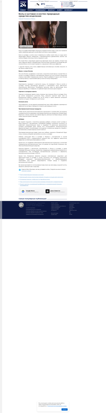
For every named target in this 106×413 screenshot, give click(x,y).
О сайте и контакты (30, 207)
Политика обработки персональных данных (36, 211)
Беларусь (51, 10)
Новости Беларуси (55, 207)
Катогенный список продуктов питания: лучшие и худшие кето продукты (41, 177)
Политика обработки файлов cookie (34, 212)
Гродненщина (40, 10)
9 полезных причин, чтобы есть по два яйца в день (35, 179)
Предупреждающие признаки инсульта (32, 174)
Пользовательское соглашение (33, 209)
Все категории (54, 213)
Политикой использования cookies (57, 406)
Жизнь (33, 18)
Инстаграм (71, 207)
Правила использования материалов (35, 214)
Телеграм (71, 204)
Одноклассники (73, 210)
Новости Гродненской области (58, 206)
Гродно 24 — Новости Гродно (21, 205)
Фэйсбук (71, 206)
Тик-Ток (71, 208)
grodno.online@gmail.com (38, 205)
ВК (70, 211)
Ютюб (70, 214)
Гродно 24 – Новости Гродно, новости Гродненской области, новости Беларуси (23, 4)
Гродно (30, 10)
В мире (59, 10)
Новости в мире (55, 208)
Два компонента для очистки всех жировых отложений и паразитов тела (41, 181)
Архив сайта (54, 214)
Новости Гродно (55, 204)
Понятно (64, 409)
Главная (23, 10)
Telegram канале (26, 171)
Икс (70, 213)
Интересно (68, 10)
